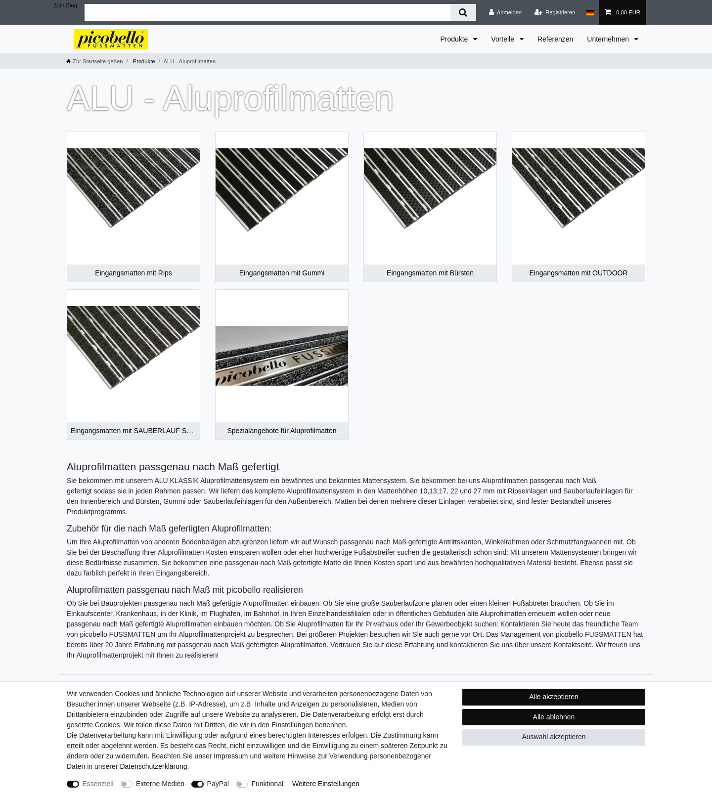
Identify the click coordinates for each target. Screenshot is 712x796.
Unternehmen (609, 39)
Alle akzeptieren (553, 697)
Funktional (267, 784)
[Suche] (463, 12)
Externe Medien (160, 784)
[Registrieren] (554, 12)
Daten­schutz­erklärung (153, 766)
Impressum (231, 756)
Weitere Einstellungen (325, 784)
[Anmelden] (506, 12)
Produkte (455, 39)
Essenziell (98, 784)
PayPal (218, 784)
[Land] (590, 12)
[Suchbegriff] (267, 12)
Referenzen (555, 39)
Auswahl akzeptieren (553, 737)
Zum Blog (65, 5)
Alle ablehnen (554, 717)
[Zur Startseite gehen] (94, 61)
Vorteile (503, 39)
